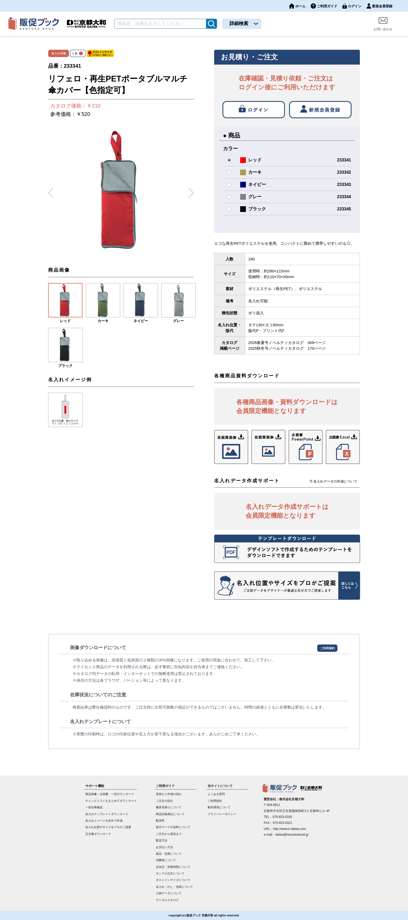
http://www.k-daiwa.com (289, 829)
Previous (50, 190)
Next (191, 190)
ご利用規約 (327, 648)
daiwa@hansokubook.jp (292, 834)
